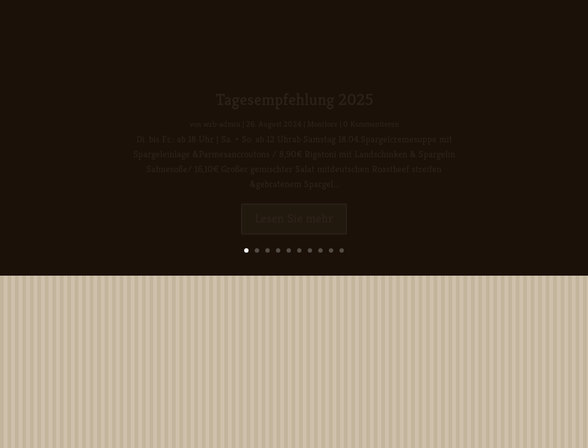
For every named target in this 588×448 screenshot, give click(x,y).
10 (341, 250)
